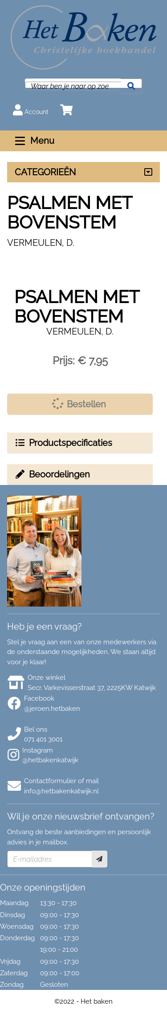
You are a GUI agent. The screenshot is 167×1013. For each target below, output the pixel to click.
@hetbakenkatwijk (50, 760)
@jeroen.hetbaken (52, 709)
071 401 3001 (43, 739)
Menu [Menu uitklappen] (33, 140)
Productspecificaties (63, 443)
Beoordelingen (52, 474)
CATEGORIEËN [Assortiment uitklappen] (45, 172)
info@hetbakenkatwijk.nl (61, 791)
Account (31, 109)
